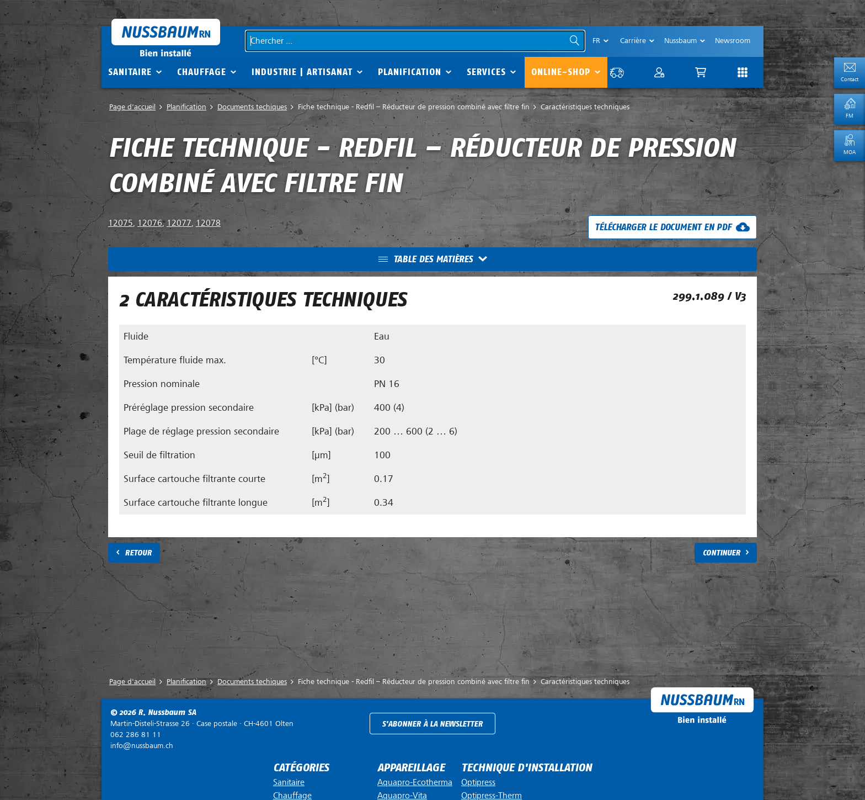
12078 (208, 223)
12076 (149, 223)
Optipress (478, 782)
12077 (179, 223)
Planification (409, 72)
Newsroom (732, 40)
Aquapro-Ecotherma (414, 782)
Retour (138, 553)
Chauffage (201, 72)
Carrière (633, 40)
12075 (120, 223)
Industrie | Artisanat (302, 72)
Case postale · (201, 723)
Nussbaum (680, 40)
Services (486, 72)
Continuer (721, 553)
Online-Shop (560, 72)
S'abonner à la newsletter (432, 724)
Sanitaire (130, 72)
